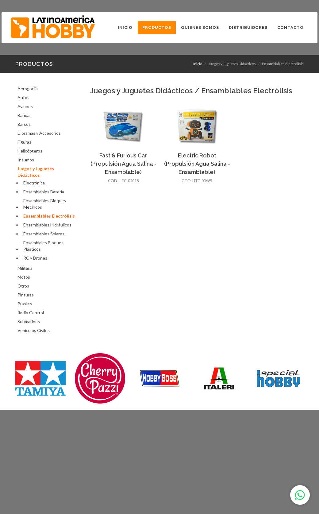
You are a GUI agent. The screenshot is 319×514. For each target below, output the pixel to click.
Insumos (25, 159)
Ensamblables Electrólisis (49, 215)
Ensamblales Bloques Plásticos (43, 246)
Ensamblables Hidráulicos (47, 224)
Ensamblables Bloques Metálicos (44, 204)
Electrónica (34, 182)
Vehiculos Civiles (33, 330)
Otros (23, 285)
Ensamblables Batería (43, 191)
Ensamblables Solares (43, 233)
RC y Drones (35, 258)
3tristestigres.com (266, 497)
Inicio (197, 63)
